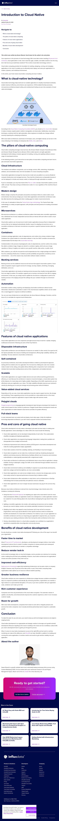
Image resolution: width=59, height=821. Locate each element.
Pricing (5, 781)
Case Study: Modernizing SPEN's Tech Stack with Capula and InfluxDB (44, 724)
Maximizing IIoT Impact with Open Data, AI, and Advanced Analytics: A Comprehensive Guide (14, 725)
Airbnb (40, 141)
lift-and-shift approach (18, 494)
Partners (41, 770)
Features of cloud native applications (13, 40)
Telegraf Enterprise (8, 774)
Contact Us (41, 774)
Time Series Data (8, 785)
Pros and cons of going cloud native (12, 42)
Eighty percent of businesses (9, 566)
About (40, 766)
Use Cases (3, 24)
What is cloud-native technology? (12, 34)
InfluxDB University (26, 780)
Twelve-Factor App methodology (31, 202)
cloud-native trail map (26, 240)
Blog (23, 768)
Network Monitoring (8, 793)
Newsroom (41, 772)
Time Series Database (9, 787)
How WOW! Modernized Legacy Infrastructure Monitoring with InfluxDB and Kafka (12, 739)
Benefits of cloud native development (13, 45)
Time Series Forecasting (9, 789)
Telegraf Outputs (25, 793)
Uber (34, 141)
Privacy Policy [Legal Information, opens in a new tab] (10, 813)
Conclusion (6, 48)
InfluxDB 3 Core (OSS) (27, 783)
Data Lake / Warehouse (9, 778)
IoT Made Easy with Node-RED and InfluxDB (13, 711)
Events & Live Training (26, 778)
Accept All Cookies (32, 808)
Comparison (52, 818)
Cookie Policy (44, 818)
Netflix (30, 141)
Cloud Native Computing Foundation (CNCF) (23, 129)
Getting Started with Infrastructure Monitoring (43, 738)
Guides (23, 766)
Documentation (25, 776)
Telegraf (23, 785)
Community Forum (26, 781)
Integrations (6, 776)
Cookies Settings (32, 815)
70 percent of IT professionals (13, 542)
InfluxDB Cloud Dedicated (10, 772)
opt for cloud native (47, 129)
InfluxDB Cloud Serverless (10, 770)
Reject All (32, 811)
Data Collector (7, 780)
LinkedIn (26, 672)
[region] (19, 812)
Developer (8, 24)
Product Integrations (26, 789)
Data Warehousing (8, 791)
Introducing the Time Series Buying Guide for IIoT (43, 711)
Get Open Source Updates (22, 694)
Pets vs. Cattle (32, 183)
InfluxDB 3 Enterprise (8, 768)
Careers (41, 768)
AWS (23, 787)
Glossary (23, 795)
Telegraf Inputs (25, 791)
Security (38, 818)
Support (23, 772)
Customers (24, 770)
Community (5, 20)
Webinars (24, 774)
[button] (56, 3)
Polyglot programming (7, 405)
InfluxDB (27, 633)
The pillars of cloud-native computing (13, 37)
